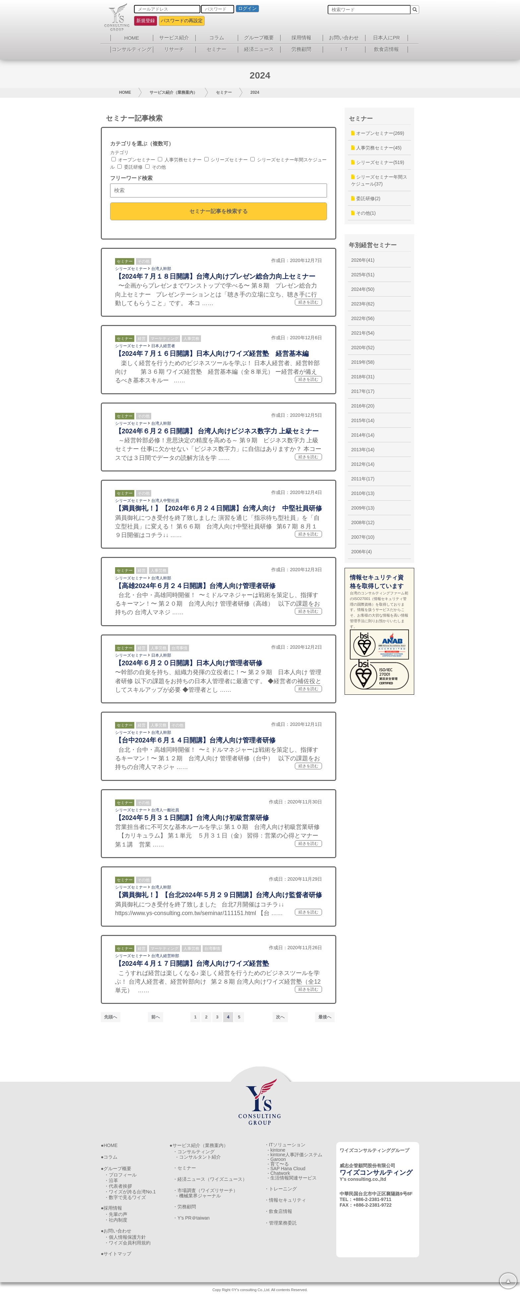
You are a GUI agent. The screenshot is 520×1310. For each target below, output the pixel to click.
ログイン (247, 8)
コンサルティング (132, 49)
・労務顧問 (184, 1215)
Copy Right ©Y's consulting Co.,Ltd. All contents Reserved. (259, 1302)
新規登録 (145, 20)
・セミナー (184, 1171)
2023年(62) (362, 303)
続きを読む (308, 302)
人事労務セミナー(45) (376, 147)
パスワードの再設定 (182, 20)
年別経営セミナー (373, 245)
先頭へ (110, 1016)
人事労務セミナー (180, 159)
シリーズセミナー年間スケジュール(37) (379, 180)
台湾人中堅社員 (165, 500)
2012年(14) (362, 464)
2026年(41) (362, 260)
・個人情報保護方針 (125, 1247)
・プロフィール (120, 1175)
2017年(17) (362, 391)
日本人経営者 (163, 346)
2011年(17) (362, 478)
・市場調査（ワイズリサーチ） (205, 1196)
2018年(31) (362, 376)
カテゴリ (119, 152)
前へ (155, 1016)
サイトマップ (117, 1266)
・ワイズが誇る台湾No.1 (130, 1196)
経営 (142, 338)
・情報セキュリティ (285, 1220)
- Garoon (277, 1166)
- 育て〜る (278, 1173)
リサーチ (174, 49)
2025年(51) (362, 274)
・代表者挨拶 (118, 1189)
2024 (254, 92)
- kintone (277, 1152)
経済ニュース (259, 49)
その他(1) (363, 213)
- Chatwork (279, 1188)
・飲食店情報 (278, 1233)
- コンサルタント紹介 (198, 1159)
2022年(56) (362, 318)
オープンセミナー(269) (377, 133)
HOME (131, 38)
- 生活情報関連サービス (292, 1195)
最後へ (324, 1016)
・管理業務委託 (280, 1246)
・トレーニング (280, 1208)
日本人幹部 (161, 655)
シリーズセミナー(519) (377, 162)
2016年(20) (362, 406)
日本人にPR (386, 37)
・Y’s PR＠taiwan (191, 1228)
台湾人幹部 (161, 268)
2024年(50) (362, 289)
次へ (280, 1016)
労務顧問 (301, 49)
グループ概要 (259, 37)
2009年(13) (362, 508)
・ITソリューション (284, 1144)
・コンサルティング (194, 1151)
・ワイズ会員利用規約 (127, 1254)
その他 (155, 167)
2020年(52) (362, 347)
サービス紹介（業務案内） (173, 92)
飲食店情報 (386, 49)
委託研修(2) (365, 198)
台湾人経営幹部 (165, 956)
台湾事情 (179, 648)
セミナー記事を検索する (218, 211)
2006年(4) (361, 551)
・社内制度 (115, 1229)
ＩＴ (344, 49)
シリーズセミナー (226, 159)
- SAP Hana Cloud (286, 1181)
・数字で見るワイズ (125, 1203)
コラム (216, 37)
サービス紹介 (174, 37)
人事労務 (191, 338)
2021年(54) (362, 333)
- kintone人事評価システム (295, 1159)
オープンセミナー (133, 159)
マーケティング (164, 338)
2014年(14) (362, 435)
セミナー (217, 49)
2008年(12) (362, 522)
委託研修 (130, 167)
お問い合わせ (344, 37)
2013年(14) (362, 449)
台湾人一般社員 (165, 810)
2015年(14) (362, 420)
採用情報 (301, 37)
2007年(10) (362, 537)
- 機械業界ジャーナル (198, 1203)
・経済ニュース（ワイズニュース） (210, 1184)
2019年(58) (362, 362)
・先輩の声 (115, 1222)
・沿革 (111, 1182)
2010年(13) (362, 493)
